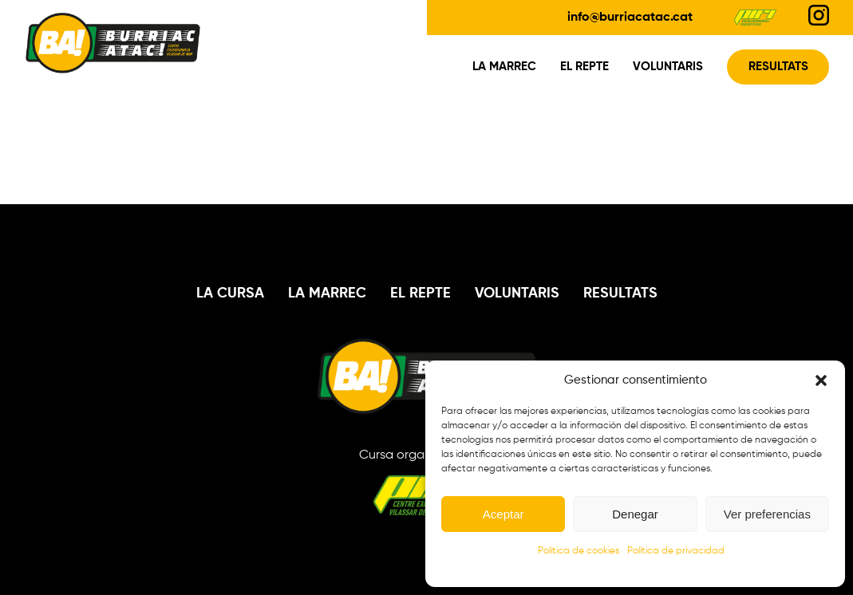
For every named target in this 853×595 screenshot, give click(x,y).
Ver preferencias (767, 514)
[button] (821, 380)
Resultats (778, 67)
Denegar (635, 514)
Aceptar (503, 514)
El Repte (584, 67)
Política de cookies (578, 551)
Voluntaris (668, 67)
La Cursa (230, 293)
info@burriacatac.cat (630, 17)
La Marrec (504, 67)
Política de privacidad (676, 551)
